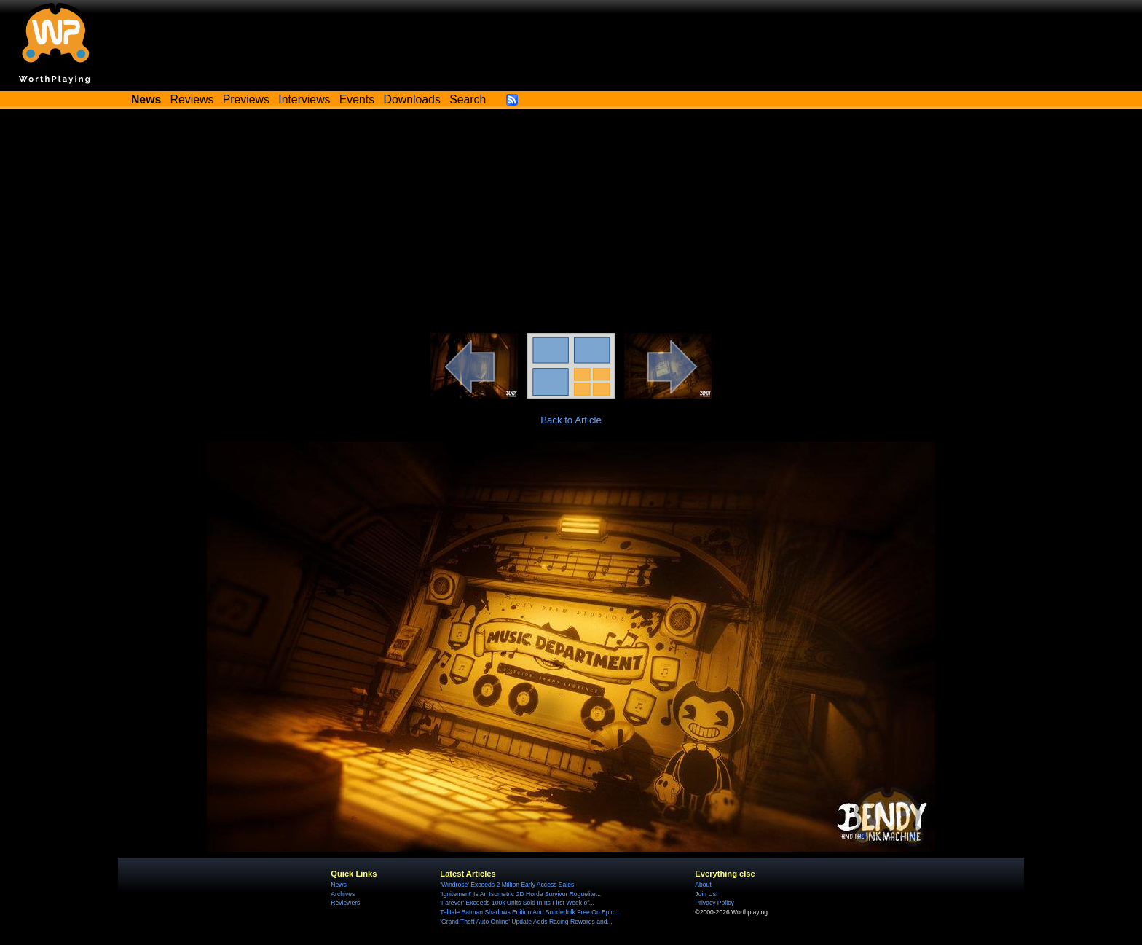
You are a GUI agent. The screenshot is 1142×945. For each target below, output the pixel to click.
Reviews (192, 99)
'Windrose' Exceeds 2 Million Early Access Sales (507, 884)
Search (467, 99)
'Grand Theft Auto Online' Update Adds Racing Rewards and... (526, 921)
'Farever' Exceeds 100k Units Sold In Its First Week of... (517, 902)
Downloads (412, 99)
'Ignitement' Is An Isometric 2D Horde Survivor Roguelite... (520, 894)
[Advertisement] (571, 224)
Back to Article (571, 420)
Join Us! (706, 894)
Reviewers (345, 902)
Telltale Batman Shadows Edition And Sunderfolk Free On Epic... (529, 912)
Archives (343, 894)
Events (356, 99)
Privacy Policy (714, 902)
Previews (246, 99)
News (338, 884)
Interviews (304, 99)
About (703, 884)
